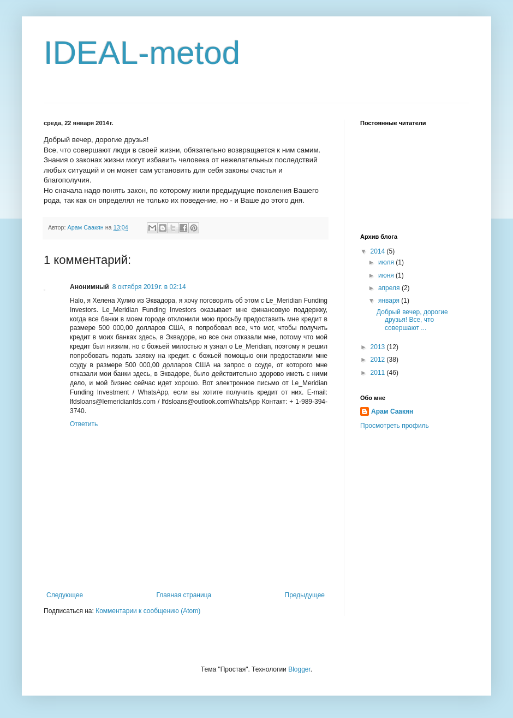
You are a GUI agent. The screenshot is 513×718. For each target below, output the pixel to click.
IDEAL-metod (142, 52)
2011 (379, 372)
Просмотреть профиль (394, 425)
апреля (390, 288)
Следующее (64, 595)
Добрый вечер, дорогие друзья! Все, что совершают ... (412, 320)
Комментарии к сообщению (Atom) (148, 611)
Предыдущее (305, 595)
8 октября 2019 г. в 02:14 (149, 287)
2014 (379, 251)
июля (387, 262)
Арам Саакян (392, 411)
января (389, 300)
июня (387, 275)
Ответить (84, 424)
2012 (379, 359)
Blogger (299, 669)
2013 (379, 347)
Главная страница (184, 595)
